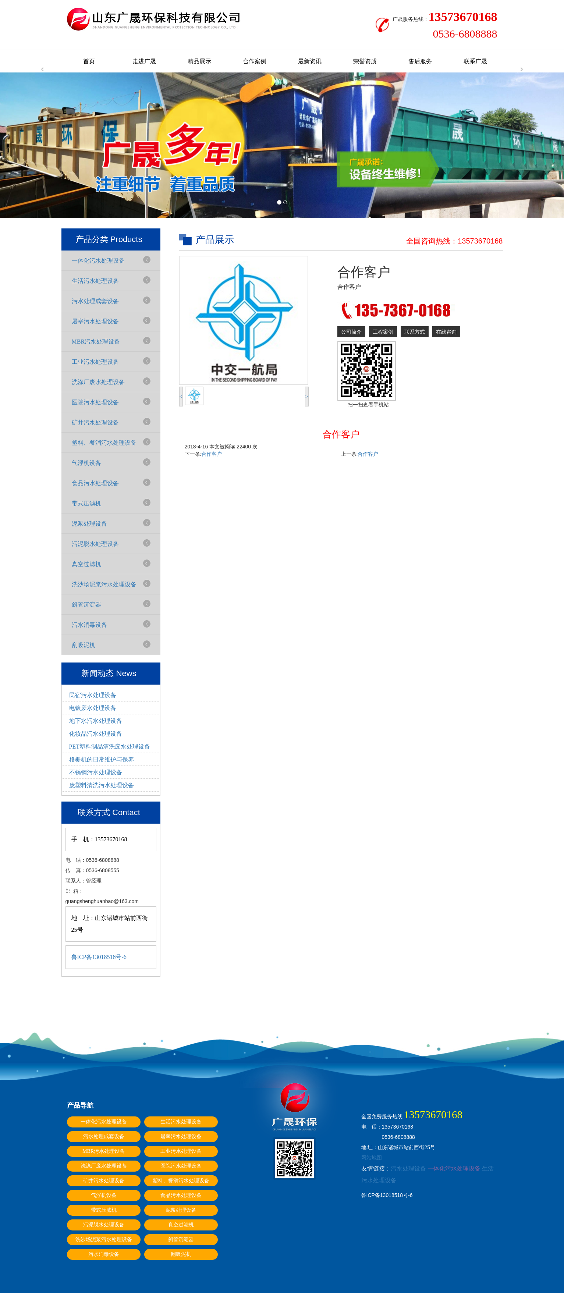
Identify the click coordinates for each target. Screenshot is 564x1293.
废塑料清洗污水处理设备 (101, 785)
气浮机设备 (86, 463)
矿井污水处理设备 (95, 422)
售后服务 (420, 61)
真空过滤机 (86, 564)
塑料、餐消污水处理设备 (104, 443)
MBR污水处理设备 (96, 341)
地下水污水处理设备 (95, 721)
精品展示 (199, 61)
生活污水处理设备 (95, 281)
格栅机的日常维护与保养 (101, 759)
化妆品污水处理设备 (95, 734)
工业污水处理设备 (95, 362)
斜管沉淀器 (86, 604)
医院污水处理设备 (95, 402)
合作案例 (254, 61)
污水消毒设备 (89, 625)
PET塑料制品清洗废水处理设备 (109, 746)
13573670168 (480, 241)
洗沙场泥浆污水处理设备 (104, 584)
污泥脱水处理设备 (95, 544)
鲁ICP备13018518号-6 (99, 957)
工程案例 (383, 332)
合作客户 (211, 454)
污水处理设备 (408, 1168)
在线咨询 (446, 332)
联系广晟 (475, 61)
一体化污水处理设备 (98, 260)
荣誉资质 (365, 61)
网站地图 (371, 1158)
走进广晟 (144, 61)
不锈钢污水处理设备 (95, 772)
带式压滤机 (86, 503)
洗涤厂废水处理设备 (98, 382)
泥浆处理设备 (89, 524)
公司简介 (351, 332)
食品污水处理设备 (95, 483)
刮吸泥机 (83, 645)
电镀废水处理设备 (92, 708)
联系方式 (414, 332)
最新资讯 (310, 61)
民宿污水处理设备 (92, 695)
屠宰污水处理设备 (95, 321)
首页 (89, 61)
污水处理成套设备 (95, 301)
